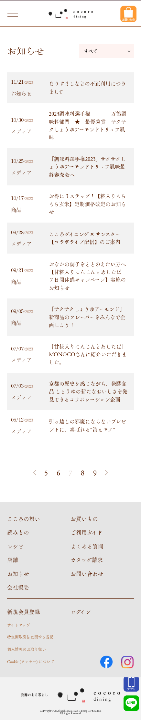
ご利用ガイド (86, 532)
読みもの (18, 532)
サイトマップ (18, 625)
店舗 (12, 559)
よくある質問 (86, 546)
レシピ (15, 546)
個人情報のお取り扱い (26, 649)
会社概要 (18, 587)
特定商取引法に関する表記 (30, 637)
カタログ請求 (86, 559)
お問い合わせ (86, 573)
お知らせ (18, 573)
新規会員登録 (23, 611)
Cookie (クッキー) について (30, 661)
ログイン (80, 611)
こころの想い (23, 518)
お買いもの (84, 518)
